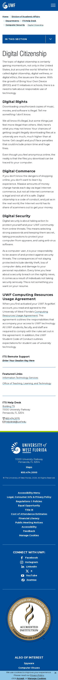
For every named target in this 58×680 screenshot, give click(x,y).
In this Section (16, 39)
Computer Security (15, 25)
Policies (37, 501)
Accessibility (29, 526)
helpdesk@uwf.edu (15, 421)
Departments (12, 21)
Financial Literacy (29, 518)
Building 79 (8, 406)
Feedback (29, 531)
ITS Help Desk (29, 21)
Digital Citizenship (35, 25)
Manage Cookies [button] (37, 678)
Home (5, 16)
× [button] (55, 672)
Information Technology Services (20, 377)
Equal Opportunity (29, 505)
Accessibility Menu (29, 492)
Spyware (29, 663)
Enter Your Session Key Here (18, 360)
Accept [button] (20, 678)
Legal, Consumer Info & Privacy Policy (29, 497)
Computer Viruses (29, 667)
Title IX (29, 509)
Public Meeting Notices (29, 522)
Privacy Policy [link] (37, 675)
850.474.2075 (12, 418)
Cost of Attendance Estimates (29, 514)
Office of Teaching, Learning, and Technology (26, 383)
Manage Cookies (29, 535)
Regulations (23, 501)
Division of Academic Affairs (26, 16)
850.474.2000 (29, 472)
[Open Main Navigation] (53, 5)
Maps (29, 467)
